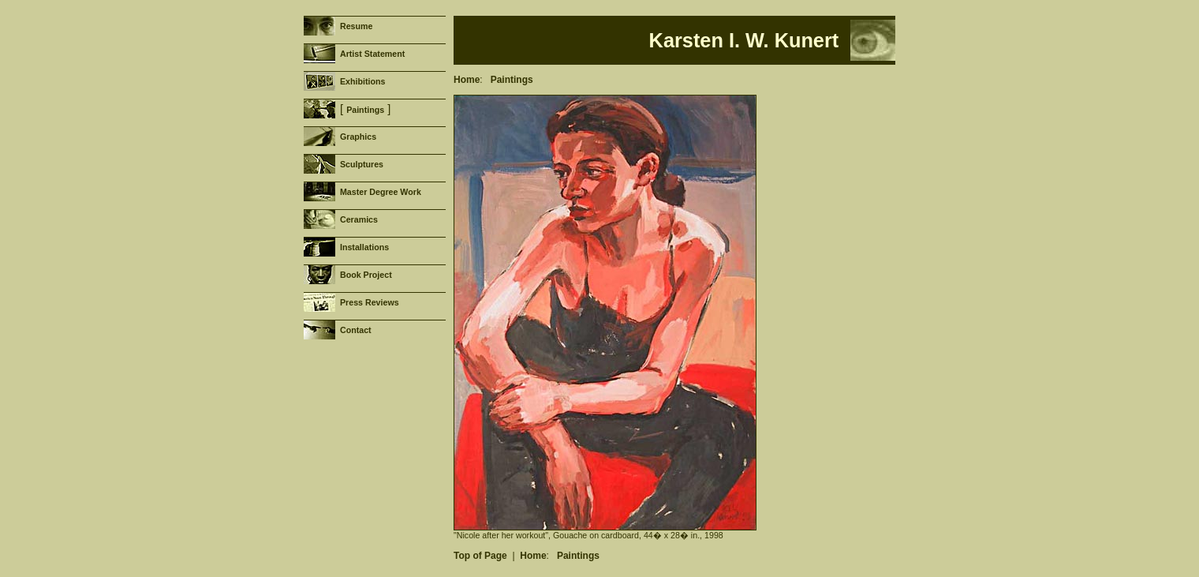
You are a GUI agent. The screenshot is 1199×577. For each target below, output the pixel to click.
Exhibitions (362, 81)
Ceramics (359, 219)
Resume (356, 26)
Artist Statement (372, 53)
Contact (356, 330)
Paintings (365, 109)
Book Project (366, 274)
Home (467, 79)
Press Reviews (369, 302)
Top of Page (480, 555)
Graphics (358, 136)
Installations (364, 247)
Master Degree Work (380, 192)
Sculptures (361, 164)
